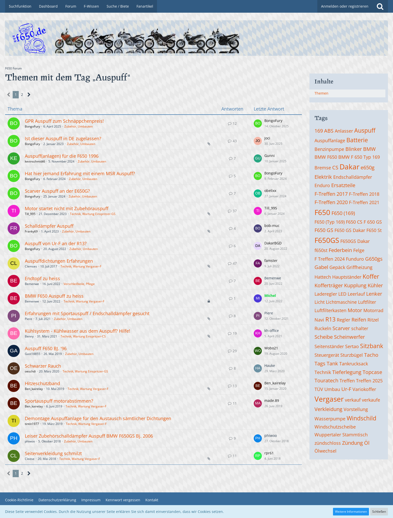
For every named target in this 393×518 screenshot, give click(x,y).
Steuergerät (327, 355)
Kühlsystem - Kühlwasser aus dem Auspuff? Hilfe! (77, 331)
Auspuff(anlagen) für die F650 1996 (62, 156)
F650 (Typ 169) (330, 222)
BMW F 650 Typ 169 (359, 157)
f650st (321, 250)
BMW (369, 149)
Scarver (341, 328)
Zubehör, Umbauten (78, 126)
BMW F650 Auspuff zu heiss (54, 296)
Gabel (321, 267)
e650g (368, 167)
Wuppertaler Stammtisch (341, 435)
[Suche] (380, 6)
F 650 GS (373, 222)
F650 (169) (343, 213)
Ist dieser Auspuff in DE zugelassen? (63, 138)
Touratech (326, 380)
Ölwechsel (326, 451)
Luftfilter (367, 302)
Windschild (361, 418)
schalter (359, 328)
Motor (355, 310)
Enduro (322, 185)
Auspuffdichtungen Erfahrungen (59, 261)
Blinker (353, 149)
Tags (320, 363)
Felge (358, 250)
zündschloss (328, 443)
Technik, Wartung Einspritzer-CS (83, 336)
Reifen (358, 319)
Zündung (352, 442)
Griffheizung (359, 267)
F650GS (327, 240)
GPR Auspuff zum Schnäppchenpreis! (64, 121)
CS (335, 167)
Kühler (375, 285)
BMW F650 (326, 157)
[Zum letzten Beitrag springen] (258, 123)
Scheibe (324, 336)
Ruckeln (323, 328)
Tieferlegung (346, 372)
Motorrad (373, 310)
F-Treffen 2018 (364, 194)
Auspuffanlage (330, 140)
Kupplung (355, 285)
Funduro (355, 259)
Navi (319, 320)
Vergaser (329, 399)
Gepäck (337, 267)
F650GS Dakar (355, 241)
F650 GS (324, 230)
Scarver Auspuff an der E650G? (57, 191)
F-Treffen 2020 (331, 202)
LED (342, 294)
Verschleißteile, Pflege (79, 284)
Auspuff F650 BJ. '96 (46, 348)
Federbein (340, 250)
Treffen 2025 (369, 381)
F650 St (374, 230)
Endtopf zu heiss (42, 278)
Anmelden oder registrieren (344, 6)
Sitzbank (371, 346)
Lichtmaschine (341, 302)
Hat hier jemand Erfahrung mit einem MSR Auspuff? (80, 173)
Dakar (349, 166)
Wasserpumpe (330, 419)
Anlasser (344, 131)
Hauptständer (346, 277)
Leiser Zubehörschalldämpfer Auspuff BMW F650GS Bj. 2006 (89, 436)
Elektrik (323, 176)
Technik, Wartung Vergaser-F (81, 266)
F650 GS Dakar (350, 230)
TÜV (319, 389)
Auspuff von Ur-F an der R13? (56, 243)
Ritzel (373, 320)
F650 (322, 212)
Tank (332, 363)
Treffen (347, 381)
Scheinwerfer (349, 336)
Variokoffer (364, 389)
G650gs (374, 258)
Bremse (323, 168)
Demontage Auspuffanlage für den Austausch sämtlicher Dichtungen (98, 418)
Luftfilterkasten (330, 310)
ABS (328, 130)
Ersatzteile (343, 185)
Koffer (371, 276)
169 (319, 130)
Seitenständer (329, 346)
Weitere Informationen (351, 511)
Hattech (323, 277)
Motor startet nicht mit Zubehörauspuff (66, 208)
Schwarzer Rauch (43, 366)
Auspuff (364, 130)
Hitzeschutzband (42, 383)
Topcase (372, 372)
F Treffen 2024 (330, 259)
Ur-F (346, 389)
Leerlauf (356, 294)
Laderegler (326, 294)
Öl (366, 442)
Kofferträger (329, 285)
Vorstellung (356, 409)
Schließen (379, 511)
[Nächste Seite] (29, 94)
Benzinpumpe (329, 149)
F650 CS (354, 222)
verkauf (353, 400)
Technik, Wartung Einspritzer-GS (92, 214)
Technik (323, 372)
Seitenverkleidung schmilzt (53, 453)
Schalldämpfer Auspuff (49, 226)
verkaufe (371, 400)
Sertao (352, 346)
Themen (321, 93)
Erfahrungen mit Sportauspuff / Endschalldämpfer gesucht (87, 313)
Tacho (371, 354)
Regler (343, 320)
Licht (320, 302)
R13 (330, 319)
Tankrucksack (353, 364)
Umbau (332, 389)
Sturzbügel (351, 355)
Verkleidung (328, 409)
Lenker (374, 293)
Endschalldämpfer (352, 177)
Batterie (357, 140)
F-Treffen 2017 (331, 193)
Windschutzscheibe (335, 427)
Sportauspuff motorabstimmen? (59, 401)
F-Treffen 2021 (364, 202)
